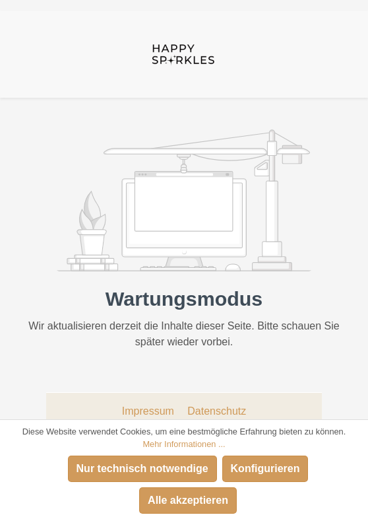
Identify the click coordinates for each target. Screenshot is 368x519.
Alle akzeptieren (188, 500)
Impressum (149, 411)
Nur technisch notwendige (142, 468)
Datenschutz (216, 411)
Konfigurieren (265, 468)
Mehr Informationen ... (183, 444)
